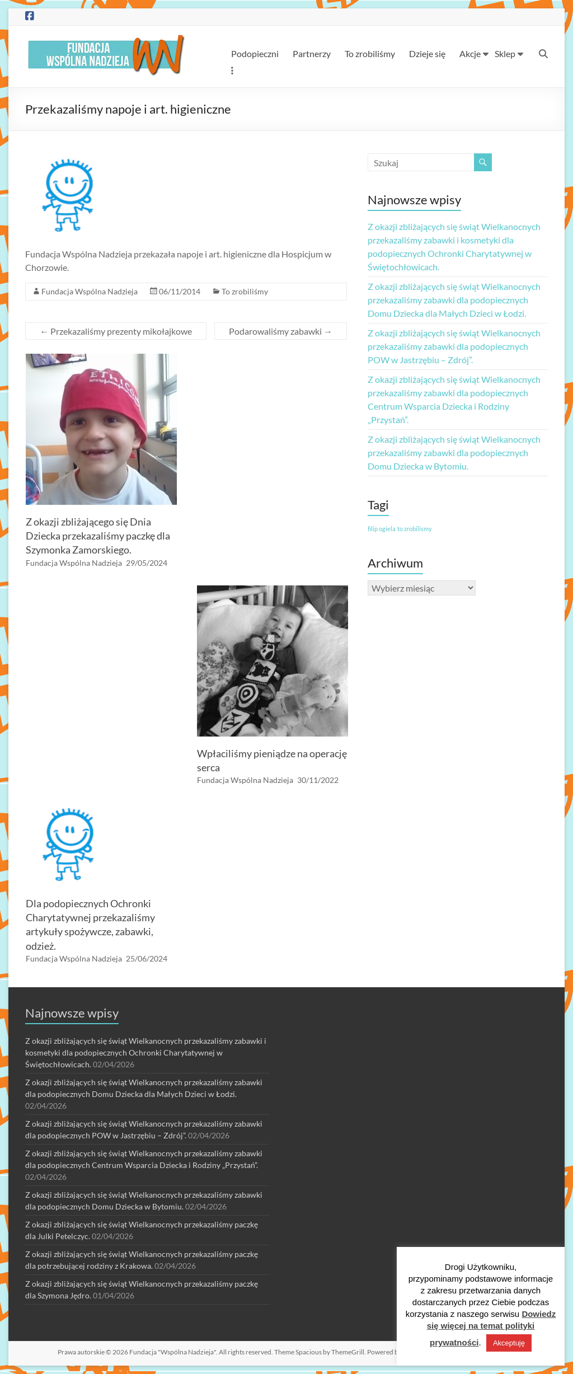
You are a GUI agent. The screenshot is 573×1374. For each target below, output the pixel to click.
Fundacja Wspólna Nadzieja (89, 291)
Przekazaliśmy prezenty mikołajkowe (116, 331)
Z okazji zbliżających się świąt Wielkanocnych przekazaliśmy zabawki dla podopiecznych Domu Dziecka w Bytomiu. (454, 452)
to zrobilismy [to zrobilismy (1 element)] (414, 528)
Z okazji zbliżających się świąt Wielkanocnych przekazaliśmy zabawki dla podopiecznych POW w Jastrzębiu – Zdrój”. (454, 346)
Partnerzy (312, 53)
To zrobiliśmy (370, 53)
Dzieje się (427, 53)
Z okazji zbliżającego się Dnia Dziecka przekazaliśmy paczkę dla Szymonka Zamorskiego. (98, 535)
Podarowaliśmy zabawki (280, 331)
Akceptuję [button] (509, 1343)
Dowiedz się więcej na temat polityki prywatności (491, 1328)
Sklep (505, 53)
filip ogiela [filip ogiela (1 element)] (382, 528)
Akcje (470, 53)
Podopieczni (255, 53)
